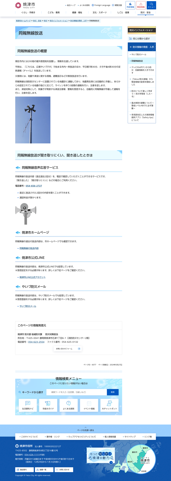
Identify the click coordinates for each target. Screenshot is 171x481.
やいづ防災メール (28, 306)
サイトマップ (130, 437)
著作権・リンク (53, 437)
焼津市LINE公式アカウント (33, 277)
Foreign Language (102, 5)
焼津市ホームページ (23, 21)
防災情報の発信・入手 (78, 21)
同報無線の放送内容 (29, 248)
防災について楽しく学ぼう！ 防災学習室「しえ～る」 (142, 94)
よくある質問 (85, 5)
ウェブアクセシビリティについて (82, 437)
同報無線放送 (137, 61)
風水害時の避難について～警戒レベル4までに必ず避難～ (143, 106)
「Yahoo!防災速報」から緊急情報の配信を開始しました (143, 82)
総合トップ (71, 5)
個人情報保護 (110, 437)
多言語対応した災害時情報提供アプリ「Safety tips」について (143, 118)
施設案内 (23, 469)
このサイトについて (29, 437)
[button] (141, 5)
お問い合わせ (64, 469)
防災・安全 (37, 21)
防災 (45, 21)
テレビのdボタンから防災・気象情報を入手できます (143, 70)
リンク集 (148, 437)
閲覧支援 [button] (118, 5)
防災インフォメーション (59, 21)
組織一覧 (43, 469)
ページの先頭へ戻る (85, 430)
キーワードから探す (32, 392)
